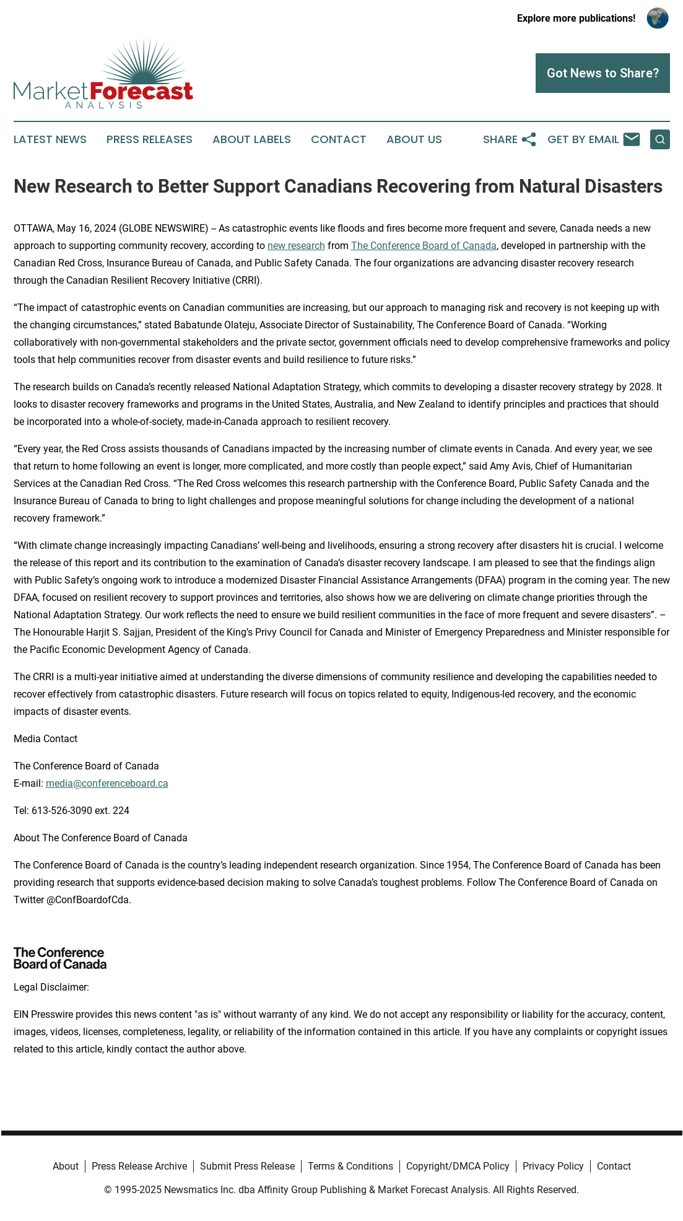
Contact (339, 139)
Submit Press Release (247, 1166)
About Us (414, 139)
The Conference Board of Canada (424, 246)
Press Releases (150, 139)
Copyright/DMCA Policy (458, 1166)
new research (296, 246)
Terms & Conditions (350, 1166)
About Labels (251, 139)
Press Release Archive (139, 1166)
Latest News (50, 139)
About (66, 1166)
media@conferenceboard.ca (107, 783)
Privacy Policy (553, 1166)
